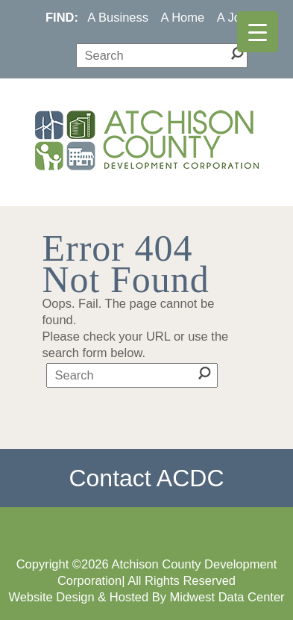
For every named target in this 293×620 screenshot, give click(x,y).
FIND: (61, 17)
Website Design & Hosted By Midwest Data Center (146, 597)
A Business (117, 17)
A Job (232, 17)
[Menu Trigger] (257, 31)
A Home (183, 17)
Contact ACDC (146, 478)
